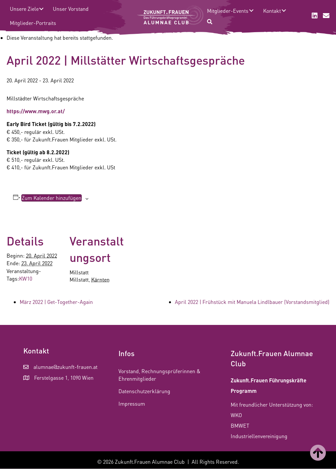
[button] (41, 9)
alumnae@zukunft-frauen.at (65, 366)
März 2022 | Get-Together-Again (56, 301)
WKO (236, 415)
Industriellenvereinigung (259, 436)
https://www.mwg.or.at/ (36, 111)
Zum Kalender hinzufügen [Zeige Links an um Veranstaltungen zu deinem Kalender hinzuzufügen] (51, 197)
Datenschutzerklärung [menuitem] (144, 391)
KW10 (25, 278)
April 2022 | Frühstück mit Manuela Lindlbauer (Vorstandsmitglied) (252, 301)
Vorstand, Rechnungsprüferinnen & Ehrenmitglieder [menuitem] (159, 375)
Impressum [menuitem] (131, 403)
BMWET (240, 425)
